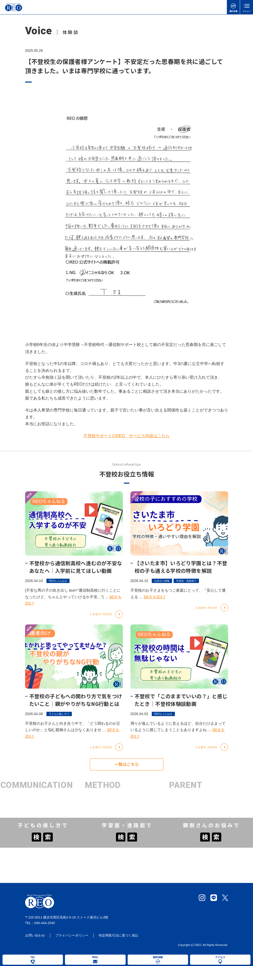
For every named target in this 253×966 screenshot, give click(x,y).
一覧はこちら (126, 767)
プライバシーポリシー (71, 936)
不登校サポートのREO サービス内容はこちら (126, 436)
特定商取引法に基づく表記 (118, 936)
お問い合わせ (35, 936)
